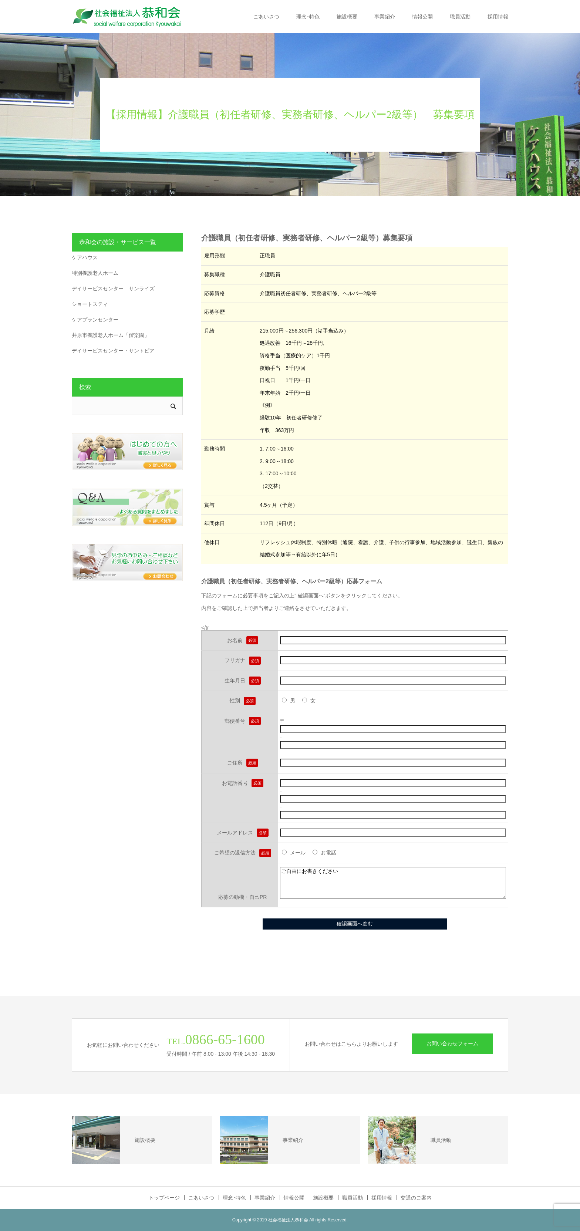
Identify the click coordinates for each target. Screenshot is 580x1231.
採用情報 (498, 17)
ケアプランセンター (95, 320)
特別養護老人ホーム (95, 273)
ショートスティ (90, 304)
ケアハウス (85, 257)
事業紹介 (384, 17)
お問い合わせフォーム (452, 1043)
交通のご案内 (416, 1197)
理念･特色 (308, 17)
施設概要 (347, 17)
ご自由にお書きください (393, 883)
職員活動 (460, 17)
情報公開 (422, 17)
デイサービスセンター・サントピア (113, 351)
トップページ (164, 1197)
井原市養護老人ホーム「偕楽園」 (110, 335)
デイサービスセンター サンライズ (113, 288)
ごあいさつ (266, 17)
